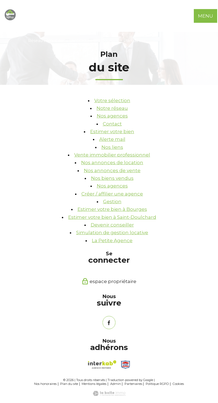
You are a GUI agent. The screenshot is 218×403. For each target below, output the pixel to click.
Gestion (112, 201)
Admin (115, 384)
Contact (112, 124)
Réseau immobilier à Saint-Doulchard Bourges (73, 40)
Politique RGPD (157, 384)
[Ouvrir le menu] (209, 16)
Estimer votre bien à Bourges (112, 209)
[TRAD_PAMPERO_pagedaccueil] (10, 18)
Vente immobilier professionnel (112, 155)
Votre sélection (112, 100)
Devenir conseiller (112, 225)
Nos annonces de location (112, 162)
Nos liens (112, 147)
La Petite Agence (112, 240)
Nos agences (112, 116)
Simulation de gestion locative (112, 232)
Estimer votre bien (112, 131)
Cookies (178, 384)
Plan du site (69, 384)
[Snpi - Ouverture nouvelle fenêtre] (125, 364)
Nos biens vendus (112, 178)
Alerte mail (112, 139)
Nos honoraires (45, 384)
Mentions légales (94, 384)
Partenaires (133, 384)
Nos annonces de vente (112, 170)
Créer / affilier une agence (112, 194)
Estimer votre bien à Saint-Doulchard (112, 217)
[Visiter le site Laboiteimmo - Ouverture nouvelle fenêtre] (109, 394)
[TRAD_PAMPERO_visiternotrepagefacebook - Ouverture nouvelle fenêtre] (109, 322)
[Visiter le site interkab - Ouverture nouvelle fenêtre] (102, 364)
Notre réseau (112, 108)
